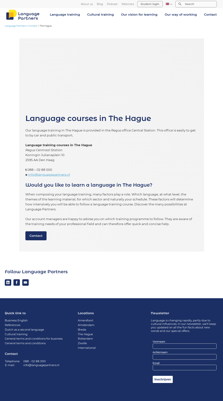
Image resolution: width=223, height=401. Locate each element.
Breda (82, 329)
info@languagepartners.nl (49, 175)
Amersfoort (85, 320)
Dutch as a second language (24, 329)
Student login (150, 4)
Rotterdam (85, 338)
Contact (210, 14)
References (12, 325)
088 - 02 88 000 (34, 361)
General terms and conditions (25, 343)
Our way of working (181, 14)
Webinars (127, 4)
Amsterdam (86, 325)
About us (87, 4)
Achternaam (160, 352)
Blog (100, 4)
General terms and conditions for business (34, 338)
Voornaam (159, 341)
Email (156, 363)
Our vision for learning (139, 14)
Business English (16, 320)
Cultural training (100, 14)
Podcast (112, 4)
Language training (65, 14)
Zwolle (82, 343)
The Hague (85, 334)
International (87, 348)
